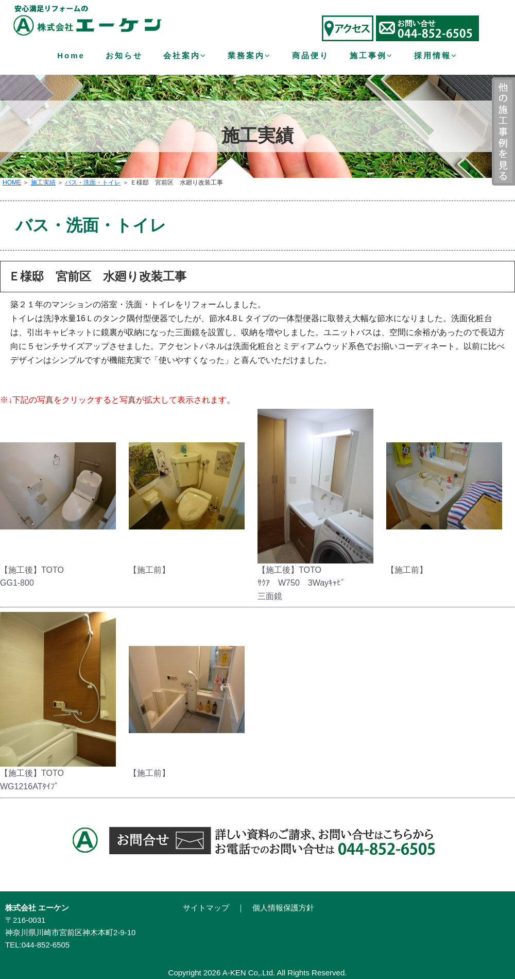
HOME (12, 182)
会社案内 (185, 55)
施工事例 (371, 55)
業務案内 (249, 55)
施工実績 (43, 182)
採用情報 (436, 55)
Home (71, 55)
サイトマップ (206, 907)
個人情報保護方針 (283, 907)
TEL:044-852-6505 (37, 944)
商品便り (310, 55)
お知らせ (124, 55)
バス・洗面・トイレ (93, 182)
